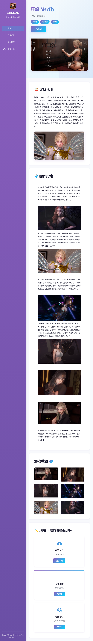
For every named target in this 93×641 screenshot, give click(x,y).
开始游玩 (39, 29)
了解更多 (59, 594)
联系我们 (59, 627)
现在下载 (59, 561)
